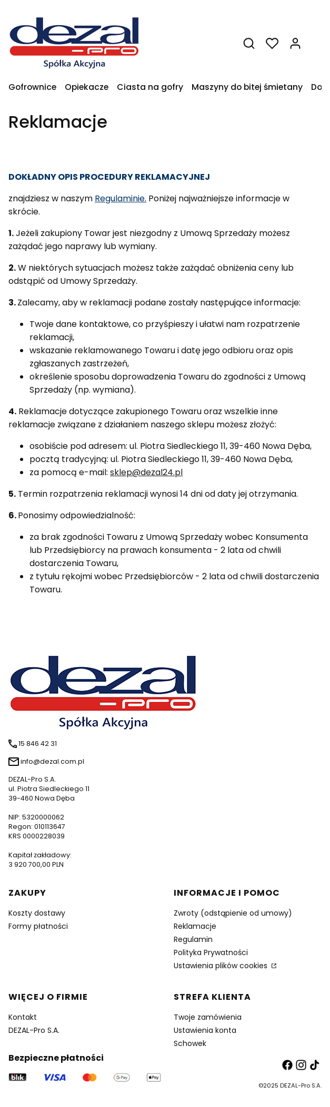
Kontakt (22, 1017)
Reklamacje (195, 926)
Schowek (190, 1043)
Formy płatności (38, 926)
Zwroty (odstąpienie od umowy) (233, 913)
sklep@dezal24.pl (146, 472)
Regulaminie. (120, 198)
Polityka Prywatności (211, 952)
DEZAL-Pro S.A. (33, 1030)
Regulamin (193, 939)
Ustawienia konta (205, 1030)
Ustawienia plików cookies (221, 965)
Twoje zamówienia (208, 1017)
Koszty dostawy (36, 913)
